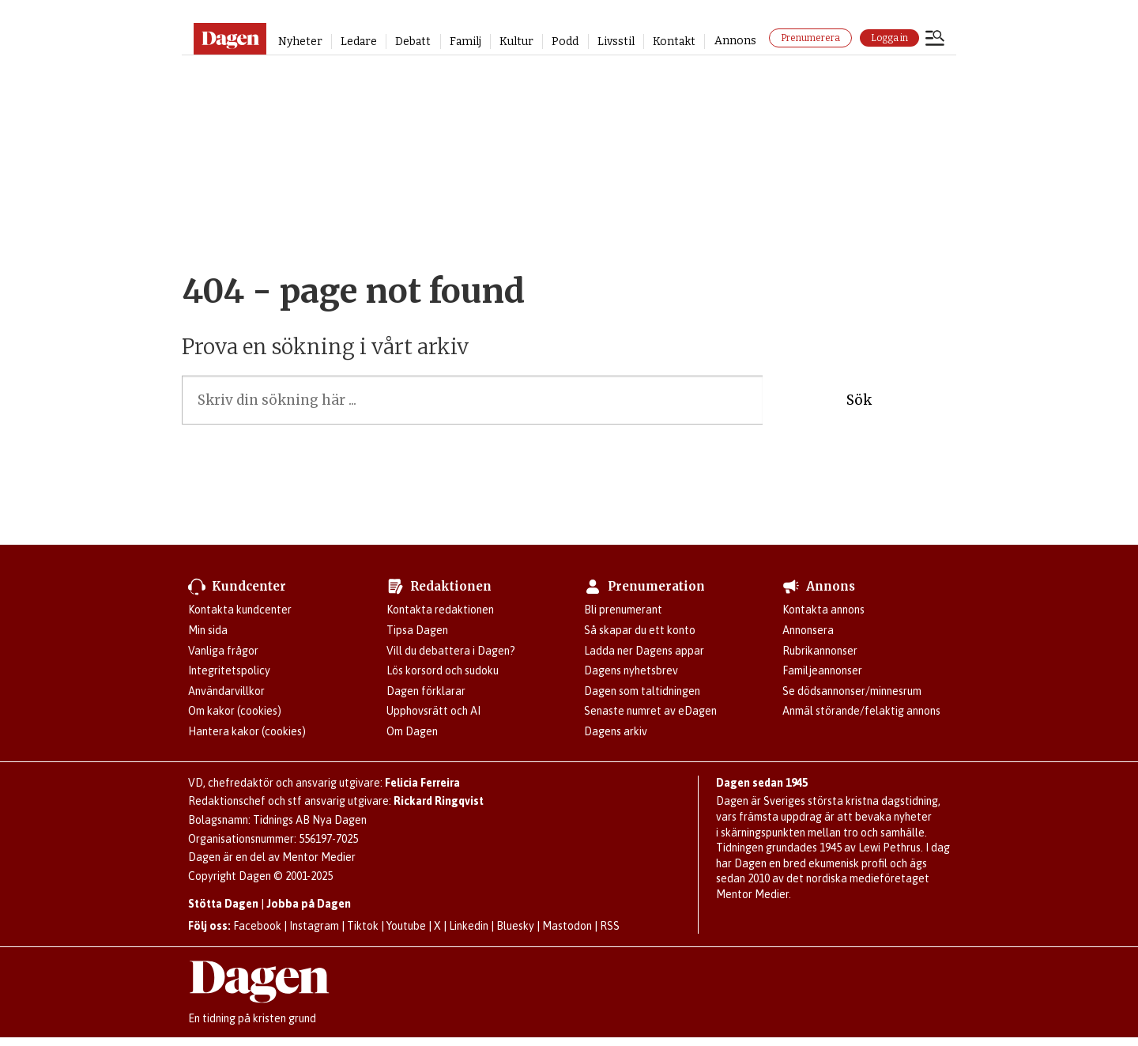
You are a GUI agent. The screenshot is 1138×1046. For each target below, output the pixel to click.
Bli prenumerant (623, 609)
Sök (859, 400)
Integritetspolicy (229, 670)
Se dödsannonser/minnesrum (851, 691)
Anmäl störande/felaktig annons (861, 710)
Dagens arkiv (615, 731)
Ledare (359, 41)
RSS (610, 925)
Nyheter (300, 41)
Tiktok (363, 925)
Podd (565, 41)
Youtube (406, 925)
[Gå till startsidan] (230, 39)
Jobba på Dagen (308, 903)
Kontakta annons (823, 609)
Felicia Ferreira (422, 782)
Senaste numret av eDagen (650, 710)
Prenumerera (810, 37)
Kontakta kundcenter (240, 609)
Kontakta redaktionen (440, 609)
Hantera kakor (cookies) (247, 731)
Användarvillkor (226, 691)
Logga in (889, 37)
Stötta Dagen (223, 903)
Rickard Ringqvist (439, 801)
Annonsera (808, 630)
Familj (465, 41)
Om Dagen (412, 731)
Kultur (516, 41)
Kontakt (674, 41)
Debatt (413, 41)
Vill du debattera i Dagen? (450, 650)
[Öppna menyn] (935, 39)
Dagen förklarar (425, 691)
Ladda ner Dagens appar (644, 650)
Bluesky (515, 925)
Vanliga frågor (223, 650)
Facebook (257, 925)
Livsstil (616, 41)
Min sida (208, 630)
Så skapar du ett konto (639, 630)
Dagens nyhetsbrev (631, 670)
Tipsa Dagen (417, 630)
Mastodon (567, 925)
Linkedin (468, 925)
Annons (735, 40)
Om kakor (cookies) (234, 710)
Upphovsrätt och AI (433, 710)
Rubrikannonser (819, 650)
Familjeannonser (822, 670)
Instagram (314, 925)
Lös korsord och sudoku (442, 670)
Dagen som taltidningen (642, 691)
